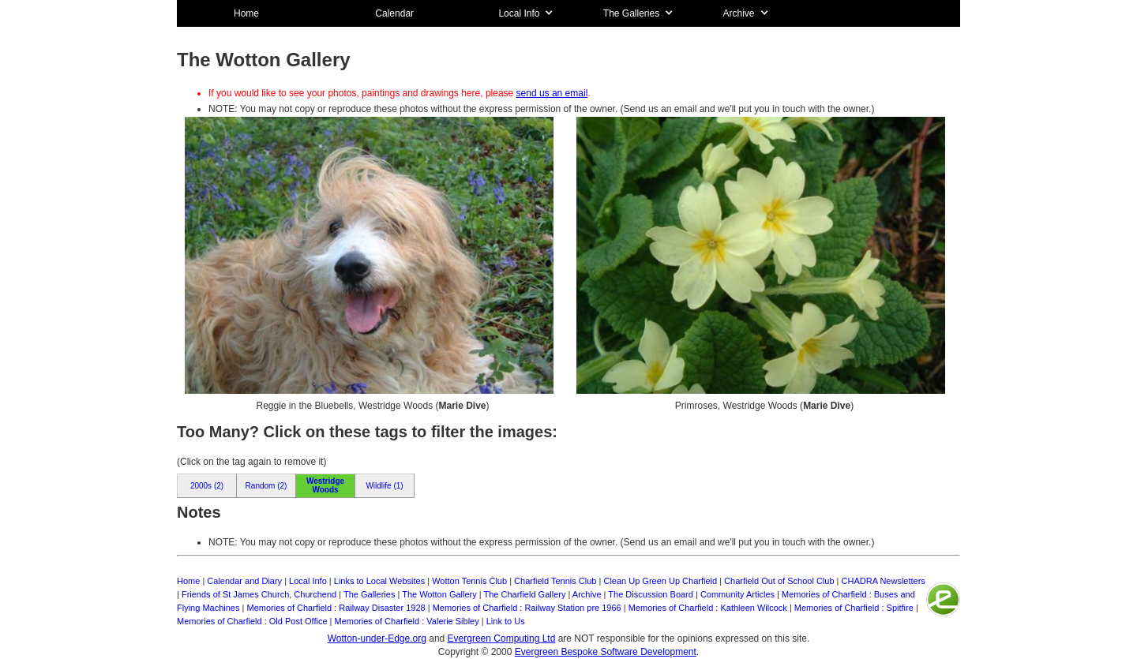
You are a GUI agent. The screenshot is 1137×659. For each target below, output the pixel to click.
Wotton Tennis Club (469, 581)
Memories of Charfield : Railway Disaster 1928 (335, 607)
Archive (587, 594)
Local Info (308, 581)
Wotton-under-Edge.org (377, 638)
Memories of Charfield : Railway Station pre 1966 (527, 607)
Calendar (394, 13)
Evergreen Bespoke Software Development (605, 651)
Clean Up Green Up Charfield (660, 581)
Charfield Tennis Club (555, 581)
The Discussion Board (650, 594)
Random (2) (266, 485)
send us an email (552, 93)
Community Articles (737, 594)
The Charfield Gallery (525, 594)
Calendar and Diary (244, 581)
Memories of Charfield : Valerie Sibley (407, 621)
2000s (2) (206, 485)
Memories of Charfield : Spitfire (854, 607)
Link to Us (505, 621)
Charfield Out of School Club (779, 581)
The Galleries (369, 594)
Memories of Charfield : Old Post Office (252, 621)
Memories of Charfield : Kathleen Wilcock (708, 607)
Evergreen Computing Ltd (502, 638)
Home (246, 13)
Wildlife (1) (384, 485)
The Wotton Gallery (439, 594)
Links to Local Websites (379, 581)
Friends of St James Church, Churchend (259, 594)
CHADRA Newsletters (883, 581)
